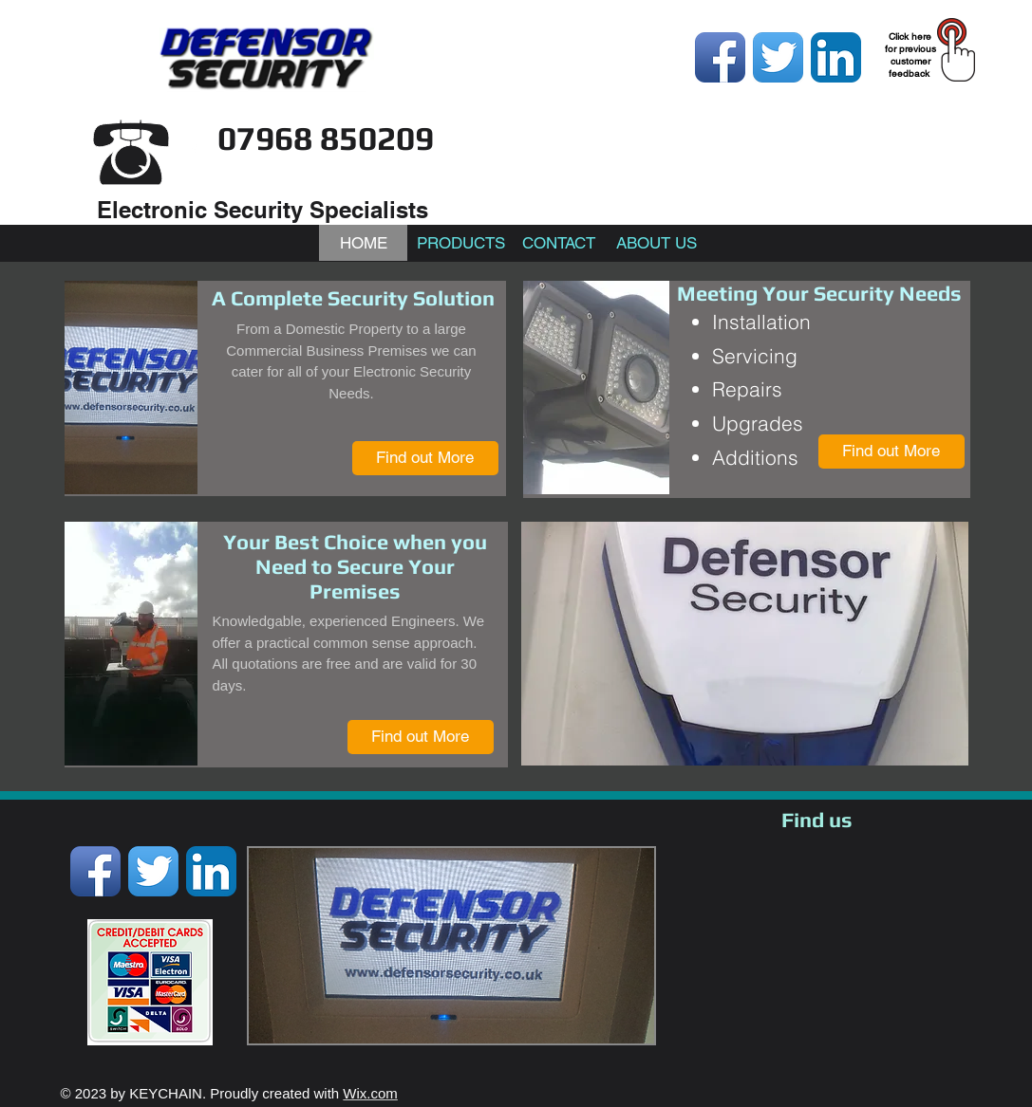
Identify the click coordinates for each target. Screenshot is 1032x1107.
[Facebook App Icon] (720, 57)
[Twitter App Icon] (778, 57)
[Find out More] (425, 458)
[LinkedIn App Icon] (836, 57)
